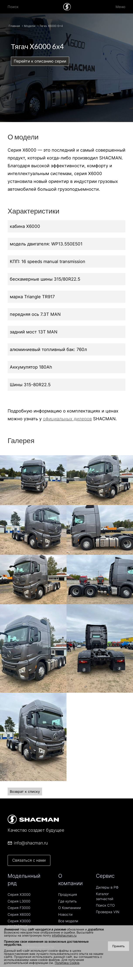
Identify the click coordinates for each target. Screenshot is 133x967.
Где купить (67, 901)
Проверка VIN (107, 912)
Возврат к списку (25, 791)
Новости (65, 914)
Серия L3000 (19, 901)
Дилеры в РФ (107, 887)
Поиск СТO (105, 905)
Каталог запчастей (104, 896)
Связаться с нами (29, 860)
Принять (118, 946)
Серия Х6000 (19, 914)
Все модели (68, 921)
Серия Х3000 (19, 894)
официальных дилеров (67, 418)
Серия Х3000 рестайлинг (19, 923)
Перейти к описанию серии (40, 61)
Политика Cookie (67, 963)
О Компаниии (69, 908)
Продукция (67, 894)
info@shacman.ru (64, 935)
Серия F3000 (19, 908)
